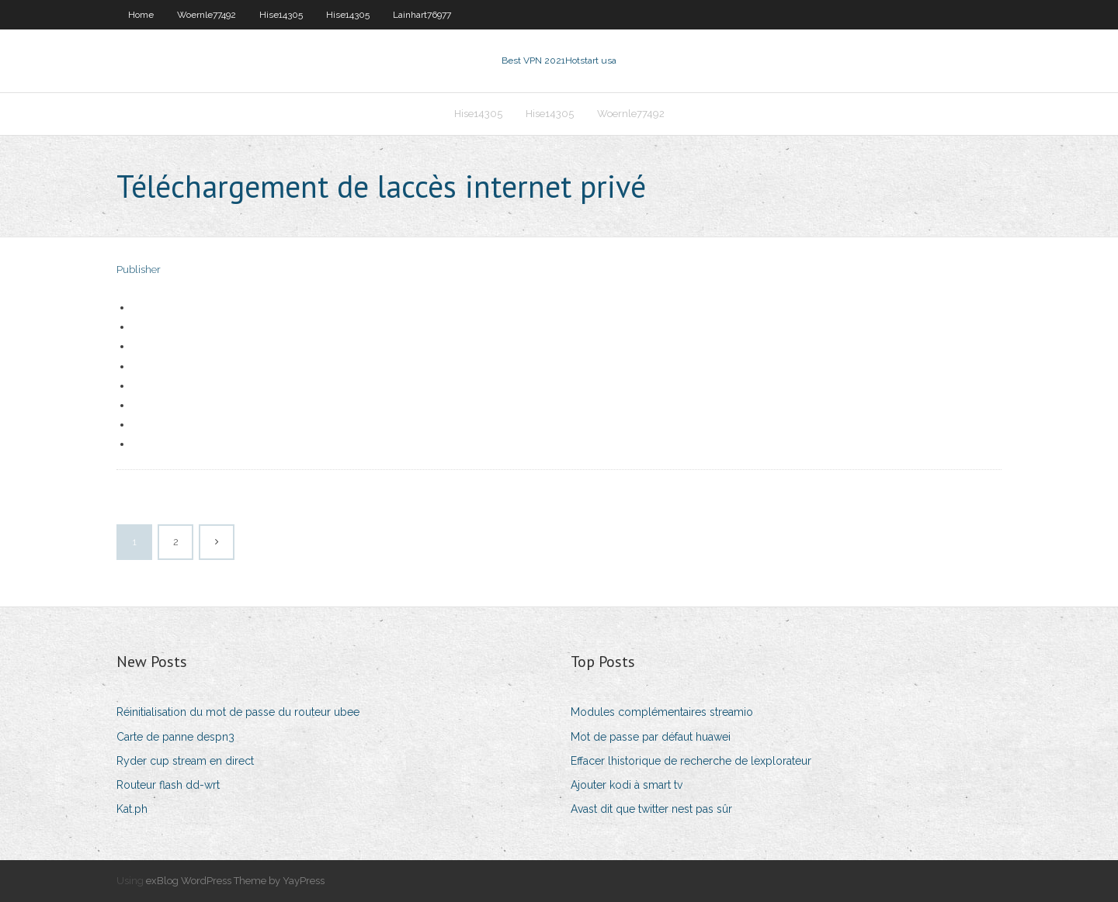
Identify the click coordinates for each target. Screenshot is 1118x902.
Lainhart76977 (422, 14)
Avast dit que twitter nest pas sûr (651, 809)
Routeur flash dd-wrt (168, 785)
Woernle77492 (206, 14)
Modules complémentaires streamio (662, 712)
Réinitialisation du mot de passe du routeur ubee (237, 712)
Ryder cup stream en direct (185, 761)
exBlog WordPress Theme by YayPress (235, 880)
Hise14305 (281, 14)
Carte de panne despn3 (175, 737)
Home (141, 14)
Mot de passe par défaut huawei (651, 737)
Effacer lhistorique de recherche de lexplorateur (691, 761)
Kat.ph (132, 809)
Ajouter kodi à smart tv (626, 785)
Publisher (138, 269)
